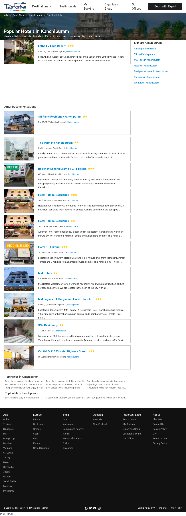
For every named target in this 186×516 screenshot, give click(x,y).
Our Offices (136, 6)
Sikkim (66, 443)
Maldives (8, 443)
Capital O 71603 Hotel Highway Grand (62, 351)
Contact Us (158, 424)
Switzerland (39, 424)
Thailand (7, 424)
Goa (65, 419)
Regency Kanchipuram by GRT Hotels (62, 168)
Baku (6, 462)
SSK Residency (48, 325)
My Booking (89, 6)
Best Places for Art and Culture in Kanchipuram (25, 384)
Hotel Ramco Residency (53, 195)
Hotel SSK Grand (49, 247)
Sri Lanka (8, 452)
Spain (36, 433)
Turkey (6, 457)
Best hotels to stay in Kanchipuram (22, 397)
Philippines (9, 490)
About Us (157, 419)
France (36, 443)
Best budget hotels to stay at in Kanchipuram (107, 397)
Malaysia (8, 486)
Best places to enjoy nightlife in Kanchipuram (66, 381)
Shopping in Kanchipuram (147, 77)
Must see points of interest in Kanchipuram (66, 384)
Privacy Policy (160, 443)
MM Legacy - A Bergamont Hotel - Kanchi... (66, 299)
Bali (5, 433)
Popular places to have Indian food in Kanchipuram (107, 387)
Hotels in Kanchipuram (145, 65)
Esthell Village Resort (52, 46)
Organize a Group (111, 6)
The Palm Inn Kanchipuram (55, 142)
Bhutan (7, 476)
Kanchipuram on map (145, 48)
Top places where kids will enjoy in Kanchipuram (25, 387)
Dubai (6, 419)
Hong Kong (9, 438)
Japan (6, 471)
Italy (35, 438)
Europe (36, 419)
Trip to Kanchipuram (144, 54)
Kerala (66, 433)
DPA (155, 433)
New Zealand (100, 424)
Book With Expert (165, 6)
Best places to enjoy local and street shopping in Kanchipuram (25, 381)
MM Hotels (45, 273)
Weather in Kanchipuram (146, 82)
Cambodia (8, 467)
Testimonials (68, 6)
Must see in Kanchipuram (147, 59)
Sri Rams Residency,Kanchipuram (59, 116)
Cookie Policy (160, 429)
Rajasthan (68, 448)
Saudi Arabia (9, 481)
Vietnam (7, 448)
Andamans (68, 424)
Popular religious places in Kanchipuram (107, 381)
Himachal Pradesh (72, 438)
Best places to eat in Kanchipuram (151, 71)
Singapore (8, 429)
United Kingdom (41, 448)
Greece (37, 429)
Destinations (42, 6)
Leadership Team (132, 433)
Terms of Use (160, 438)
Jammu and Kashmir (73, 429)
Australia (97, 419)
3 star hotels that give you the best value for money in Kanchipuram (66, 397)
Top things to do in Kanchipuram (103, 384)
